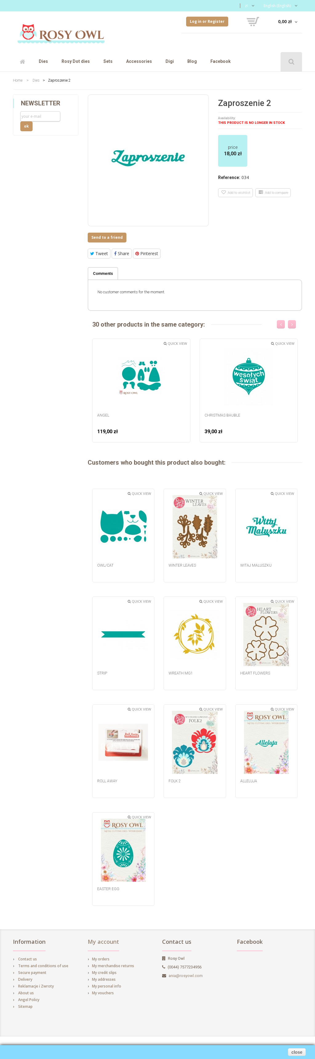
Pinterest (146, 253)
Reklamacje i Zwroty (36, 986)
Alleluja (248, 781)
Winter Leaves (182, 565)
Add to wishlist (235, 192)
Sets (108, 61)
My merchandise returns (113, 965)
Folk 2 (175, 781)
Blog (192, 61)
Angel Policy (28, 999)
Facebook (220, 61)
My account (103, 941)
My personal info (106, 986)
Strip (102, 673)
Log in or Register (207, 21)
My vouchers (103, 993)
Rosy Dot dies (76, 61)
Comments (103, 273)
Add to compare (273, 192)
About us (26, 993)
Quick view (175, 343)
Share (121, 253)
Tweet (99, 253)
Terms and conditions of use (43, 965)
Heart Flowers (255, 673)
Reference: (229, 177)
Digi (169, 61)
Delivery (25, 979)
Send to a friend (107, 237)
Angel (103, 415)
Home (17, 80)
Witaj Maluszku (256, 565)
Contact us (27, 959)
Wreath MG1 (181, 673)
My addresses (104, 979)
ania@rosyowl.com (186, 975)
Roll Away (107, 781)
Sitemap (25, 1006)
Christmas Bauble (222, 415)
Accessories (139, 61)
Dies (43, 61)
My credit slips (104, 972)
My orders (101, 959)
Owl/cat (105, 565)
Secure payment (32, 972)
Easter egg (108, 889)
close (296, 1052)
